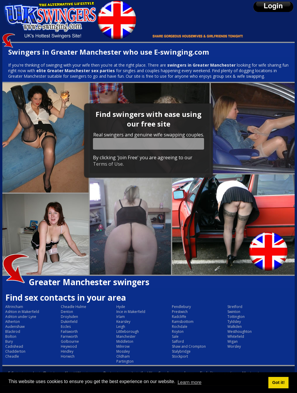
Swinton (233, 311)
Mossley (123, 351)
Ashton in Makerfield (22, 311)
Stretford (234, 306)
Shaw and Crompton (189, 346)
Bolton (10, 336)
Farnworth (69, 336)
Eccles (66, 326)
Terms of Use (108, 164)
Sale (175, 336)
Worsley (234, 346)
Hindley (67, 351)
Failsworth (69, 331)
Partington (125, 361)
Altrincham (14, 306)
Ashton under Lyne (20, 316)
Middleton (124, 341)
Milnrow (122, 346)
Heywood (69, 346)
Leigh (120, 326)
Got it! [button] (278, 382)
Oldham (123, 356)
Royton (178, 331)
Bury (9, 341)
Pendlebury (181, 306)
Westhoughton (239, 331)
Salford (178, 341)
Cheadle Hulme (73, 306)
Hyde (120, 306)
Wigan (232, 341)
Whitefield (235, 336)
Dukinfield (69, 321)
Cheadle (12, 356)
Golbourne (70, 341)
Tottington (236, 316)
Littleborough (127, 331)
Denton (67, 311)
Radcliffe (179, 316)
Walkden (234, 326)
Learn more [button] (189, 382)
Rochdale (179, 326)
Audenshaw (15, 326)
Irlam (120, 316)
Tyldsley (234, 321)
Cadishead (14, 346)
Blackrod (12, 331)
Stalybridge (181, 351)
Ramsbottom (183, 321)
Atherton (12, 321)
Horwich (68, 356)
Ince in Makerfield (130, 311)
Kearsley (123, 321)
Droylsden (69, 316)
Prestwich (180, 311)
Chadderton (15, 351)
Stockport (180, 356)
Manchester (126, 336)
